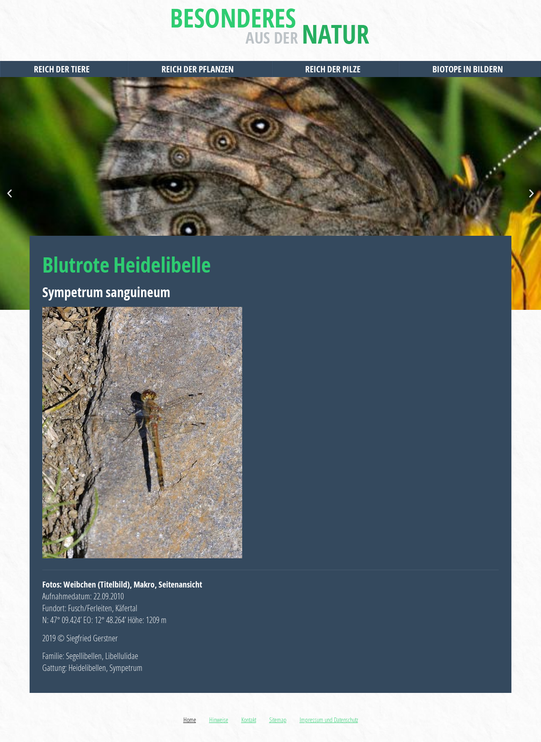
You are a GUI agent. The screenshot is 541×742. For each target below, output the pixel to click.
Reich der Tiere (64, 69)
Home (189, 719)
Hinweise (218, 719)
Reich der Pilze (335, 69)
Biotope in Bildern (469, 69)
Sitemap (278, 719)
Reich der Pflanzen (199, 69)
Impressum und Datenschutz (329, 719)
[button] (9, 193)
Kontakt (248, 719)
